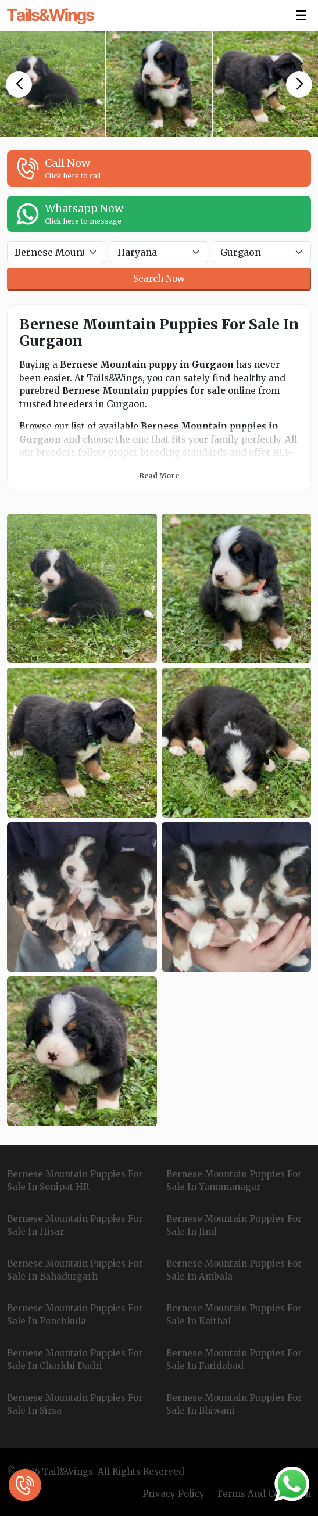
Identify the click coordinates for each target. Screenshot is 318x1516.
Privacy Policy (173, 1493)
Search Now (159, 278)
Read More (159, 475)
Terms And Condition (263, 1493)
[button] (19, 84)
